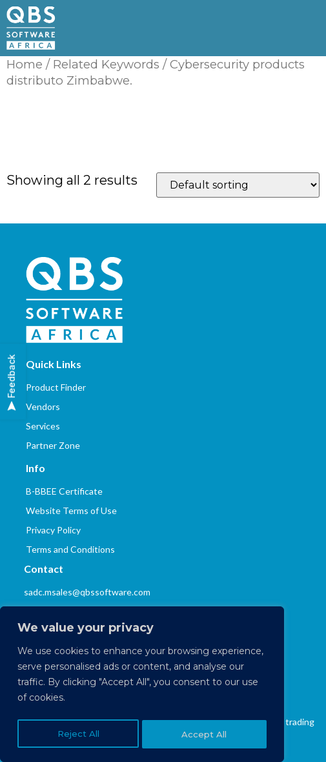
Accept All (205, 734)
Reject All (78, 734)
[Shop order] (238, 185)
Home (24, 64)
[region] (142, 686)
